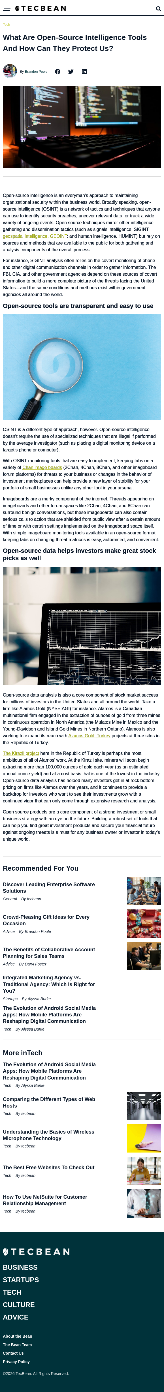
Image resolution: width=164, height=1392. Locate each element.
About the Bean (17, 1336)
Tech (6, 25)
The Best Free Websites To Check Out (48, 1167)
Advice (9, 931)
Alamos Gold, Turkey (89, 735)
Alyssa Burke (39, 999)
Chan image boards (42, 467)
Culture (19, 1305)
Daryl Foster (35, 964)
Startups (10, 999)
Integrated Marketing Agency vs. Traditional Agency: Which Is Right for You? (49, 984)
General (10, 899)
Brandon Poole (36, 72)
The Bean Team (17, 1344)
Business (20, 1267)
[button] (58, 71)
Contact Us (13, 1353)
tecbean (34, 899)
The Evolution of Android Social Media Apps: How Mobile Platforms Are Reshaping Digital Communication (49, 1014)
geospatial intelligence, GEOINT (35, 236)
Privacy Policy (16, 1361)
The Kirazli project (21, 753)
